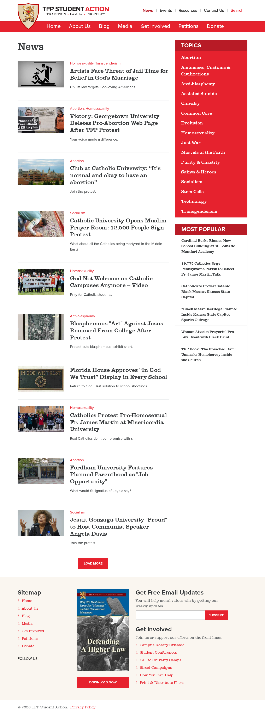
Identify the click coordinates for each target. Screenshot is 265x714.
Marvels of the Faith (203, 152)
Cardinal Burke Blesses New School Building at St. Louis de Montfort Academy (208, 246)
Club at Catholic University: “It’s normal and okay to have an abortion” (115, 175)
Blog (104, 26)
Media (125, 26)
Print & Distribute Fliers (162, 682)
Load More (93, 563)
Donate (215, 26)
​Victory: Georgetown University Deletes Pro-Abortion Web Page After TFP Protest (114, 122)
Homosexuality (81, 63)
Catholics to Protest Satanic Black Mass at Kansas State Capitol (205, 291)
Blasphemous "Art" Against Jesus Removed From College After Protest (116, 330)
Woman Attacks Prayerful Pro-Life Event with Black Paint (208, 334)
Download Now (103, 682)
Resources (188, 10)
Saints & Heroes (198, 172)
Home (54, 26)
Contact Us (214, 10)
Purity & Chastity (200, 162)
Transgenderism (108, 63)
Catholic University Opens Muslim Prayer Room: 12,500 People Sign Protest (118, 227)
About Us (80, 26)
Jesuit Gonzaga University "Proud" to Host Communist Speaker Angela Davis (118, 526)
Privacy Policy (82, 706)
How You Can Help (156, 674)
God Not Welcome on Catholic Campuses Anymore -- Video (111, 282)
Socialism (77, 213)
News (148, 10)
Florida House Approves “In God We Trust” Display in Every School (118, 373)
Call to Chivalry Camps (161, 659)
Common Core (196, 113)
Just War (190, 142)
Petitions (188, 26)
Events (166, 10)
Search (238, 10)
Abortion (77, 108)
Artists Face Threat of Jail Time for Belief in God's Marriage (119, 74)
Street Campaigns (156, 667)
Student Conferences (158, 652)
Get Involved (155, 26)
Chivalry (190, 103)
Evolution (192, 123)
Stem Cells (192, 191)
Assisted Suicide (199, 93)
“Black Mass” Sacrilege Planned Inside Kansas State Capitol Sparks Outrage (209, 314)
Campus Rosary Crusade (162, 644)
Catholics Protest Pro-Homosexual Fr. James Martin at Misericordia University (118, 422)
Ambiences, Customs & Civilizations (206, 70)
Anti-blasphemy (82, 316)
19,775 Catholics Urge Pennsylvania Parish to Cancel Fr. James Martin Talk (207, 269)
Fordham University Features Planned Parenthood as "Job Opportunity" (111, 474)
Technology (194, 201)
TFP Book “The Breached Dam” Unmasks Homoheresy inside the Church (208, 354)
